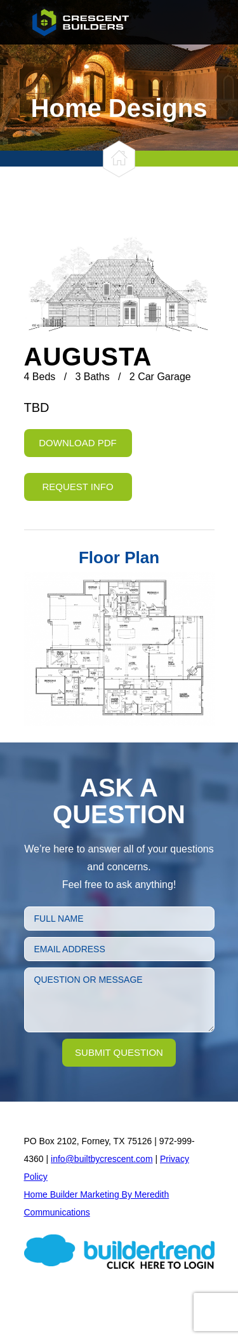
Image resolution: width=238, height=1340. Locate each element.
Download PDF (78, 442)
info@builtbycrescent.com (102, 1159)
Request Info (77, 486)
